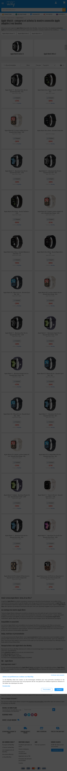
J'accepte (59, 689)
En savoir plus (6, 686)
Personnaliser (47, 689)
